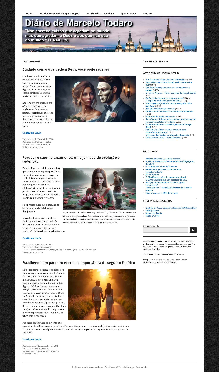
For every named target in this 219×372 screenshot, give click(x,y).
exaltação (61, 250)
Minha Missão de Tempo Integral (59, 13)
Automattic (141, 367)
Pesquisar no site (151, 226)
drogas (51, 250)
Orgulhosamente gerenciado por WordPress (93, 367)
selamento (53, 351)
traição (92, 250)
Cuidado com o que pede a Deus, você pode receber (65, 69)
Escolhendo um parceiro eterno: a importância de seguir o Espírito (78, 262)
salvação (83, 250)
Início (29, 13)
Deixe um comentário (32, 147)
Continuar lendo (31, 132)
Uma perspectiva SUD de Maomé (162, 193)
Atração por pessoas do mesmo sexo (163, 169)
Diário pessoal (42, 348)
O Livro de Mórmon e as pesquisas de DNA (166, 180)
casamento (42, 144)
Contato (147, 13)
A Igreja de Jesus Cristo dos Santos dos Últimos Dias (171, 208)
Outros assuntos (43, 142)
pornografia (72, 250)
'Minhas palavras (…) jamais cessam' (163, 159)
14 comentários (29, 354)
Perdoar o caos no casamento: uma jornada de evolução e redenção (71, 159)
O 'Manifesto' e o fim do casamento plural (166, 177)
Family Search (152, 210)
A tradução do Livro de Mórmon (161, 166)
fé (49, 144)
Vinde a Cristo (152, 216)
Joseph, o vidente (154, 172)
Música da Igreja (154, 213)
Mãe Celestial (152, 174)
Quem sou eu (128, 13)
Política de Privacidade (100, 13)
